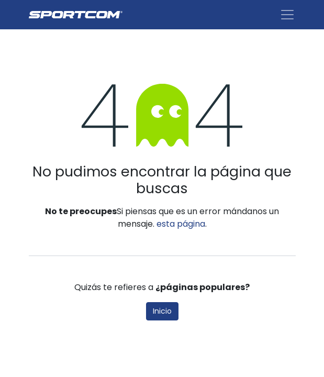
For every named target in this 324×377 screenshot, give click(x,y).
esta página (181, 224)
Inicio (162, 311)
